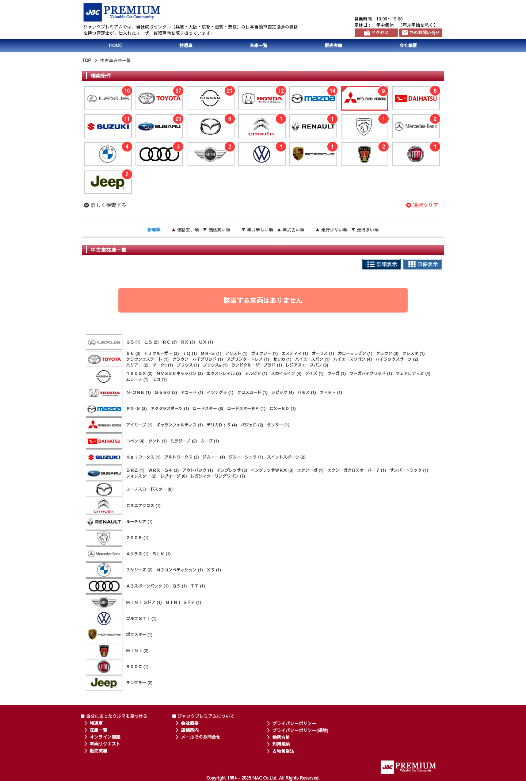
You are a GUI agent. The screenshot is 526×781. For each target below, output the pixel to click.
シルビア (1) (256, 373)
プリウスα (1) (215, 365)
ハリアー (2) (137, 365)
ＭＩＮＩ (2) (137, 650)
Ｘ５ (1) (213, 570)
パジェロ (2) (252, 425)
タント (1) (157, 441)
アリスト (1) (236, 353)
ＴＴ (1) (197, 586)
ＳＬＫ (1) (161, 553)
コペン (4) (135, 441)
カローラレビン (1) (355, 353)
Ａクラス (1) (137, 553)
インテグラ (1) (220, 392)
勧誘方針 (281, 737)
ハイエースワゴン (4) (352, 359)
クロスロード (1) (252, 392)
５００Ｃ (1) (137, 666)
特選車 (186, 45)
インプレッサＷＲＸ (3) (272, 470)
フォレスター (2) (141, 476)
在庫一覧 (258, 45)
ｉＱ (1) (189, 353)
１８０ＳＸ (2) (139, 373)
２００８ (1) (137, 537)
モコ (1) (159, 379)
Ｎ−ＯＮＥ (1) (138, 392)
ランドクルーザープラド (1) (256, 365)
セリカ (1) (282, 359)
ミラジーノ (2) (183, 441)
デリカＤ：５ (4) (221, 425)
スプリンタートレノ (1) (247, 359)
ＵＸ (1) (206, 342)
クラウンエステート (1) (147, 359)
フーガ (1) (336, 373)
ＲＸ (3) (187, 342)
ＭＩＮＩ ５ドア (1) (183, 602)
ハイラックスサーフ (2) (397, 359)
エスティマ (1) (294, 353)
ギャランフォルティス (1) (179, 425)
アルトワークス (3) (181, 457)
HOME (115, 45)
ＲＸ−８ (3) (136, 408)
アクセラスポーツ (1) (169, 408)
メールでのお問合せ (201, 737)
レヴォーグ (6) (173, 476)
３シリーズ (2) (139, 570)
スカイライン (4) (286, 373)
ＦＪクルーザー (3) (161, 353)
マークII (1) (162, 365)
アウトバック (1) (197, 470)
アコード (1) (192, 392)
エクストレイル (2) (223, 373)
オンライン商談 (105, 737)
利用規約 (281, 744)
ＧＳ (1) (133, 342)
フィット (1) (331, 392)
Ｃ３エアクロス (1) (143, 505)
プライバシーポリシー (294, 723)
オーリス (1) (323, 353)
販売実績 (333, 45)
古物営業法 (283, 751)
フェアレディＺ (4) (413, 373)
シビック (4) (282, 392)
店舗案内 (190, 730)
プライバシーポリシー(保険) (300, 730)
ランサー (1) (278, 425)
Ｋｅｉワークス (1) (143, 457)
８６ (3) (133, 353)
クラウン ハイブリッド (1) (197, 359)
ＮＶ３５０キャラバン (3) (179, 373)
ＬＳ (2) (151, 342)
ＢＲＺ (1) (135, 470)
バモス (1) (306, 392)
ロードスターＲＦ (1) (246, 408)
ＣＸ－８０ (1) (282, 408)
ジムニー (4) (213, 457)
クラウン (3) (387, 353)
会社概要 (408, 45)
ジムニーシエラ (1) (246, 457)
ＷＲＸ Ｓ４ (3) (163, 470)
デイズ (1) (314, 373)
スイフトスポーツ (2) (286, 457)
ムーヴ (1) (210, 441)
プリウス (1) (188, 365)
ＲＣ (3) (169, 342)
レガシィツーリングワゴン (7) (217, 476)
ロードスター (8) (208, 408)
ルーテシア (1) (139, 521)
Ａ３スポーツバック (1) (147, 586)
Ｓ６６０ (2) (166, 392)
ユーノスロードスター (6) (149, 489)
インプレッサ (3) (232, 470)
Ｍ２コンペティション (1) (179, 570)
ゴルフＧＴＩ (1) (141, 618)
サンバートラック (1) (409, 470)
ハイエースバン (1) (312, 359)
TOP (86, 60)
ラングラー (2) (139, 682)
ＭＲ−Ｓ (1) (211, 353)
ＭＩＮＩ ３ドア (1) (144, 602)
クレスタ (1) (413, 353)
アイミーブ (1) (139, 425)
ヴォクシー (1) (264, 353)
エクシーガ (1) (310, 470)
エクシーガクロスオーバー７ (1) (356, 470)
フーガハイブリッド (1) (371, 373)
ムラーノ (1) (137, 379)
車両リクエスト (105, 744)
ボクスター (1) (139, 634)
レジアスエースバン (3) (307, 365)
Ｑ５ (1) (179, 586)
